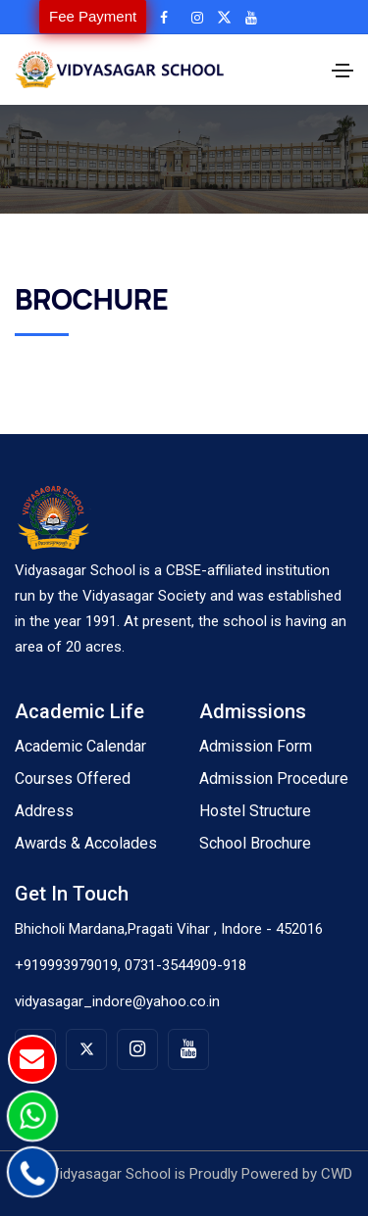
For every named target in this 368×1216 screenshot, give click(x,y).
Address (44, 811)
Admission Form (255, 746)
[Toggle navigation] (342, 70)
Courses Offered (73, 778)
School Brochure (255, 843)
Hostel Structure (255, 811)
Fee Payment (92, 16)
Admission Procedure (273, 778)
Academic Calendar (80, 746)
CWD (336, 1174)
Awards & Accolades (86, 843)
